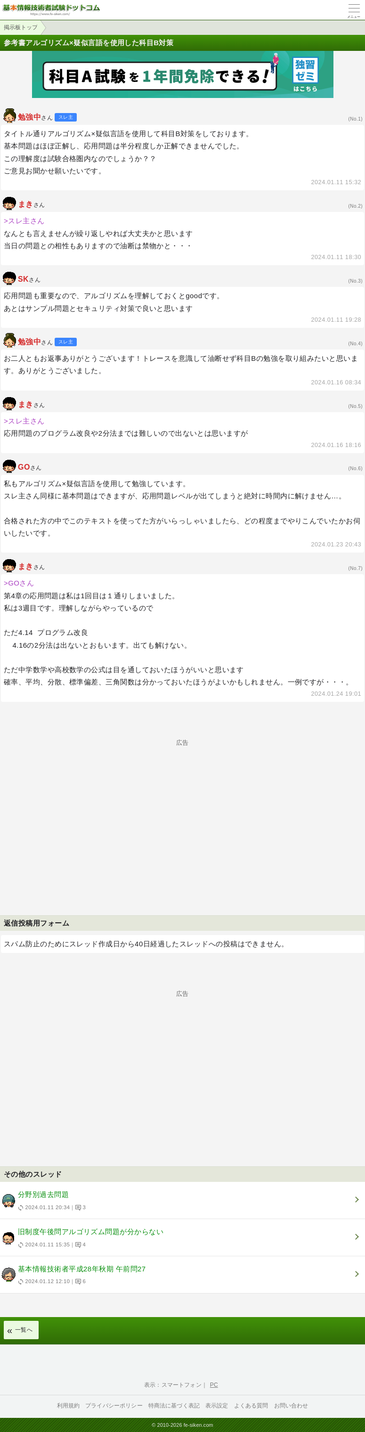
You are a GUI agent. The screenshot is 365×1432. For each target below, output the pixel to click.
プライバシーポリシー (114, 1405)
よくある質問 (251, 1405)
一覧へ (23, 1329)
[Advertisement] (182, 812)
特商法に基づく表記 (174, 1405)
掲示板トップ (21, 27)
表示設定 (216, 1405)
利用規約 (68, 1405)
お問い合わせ (291, 1405)
